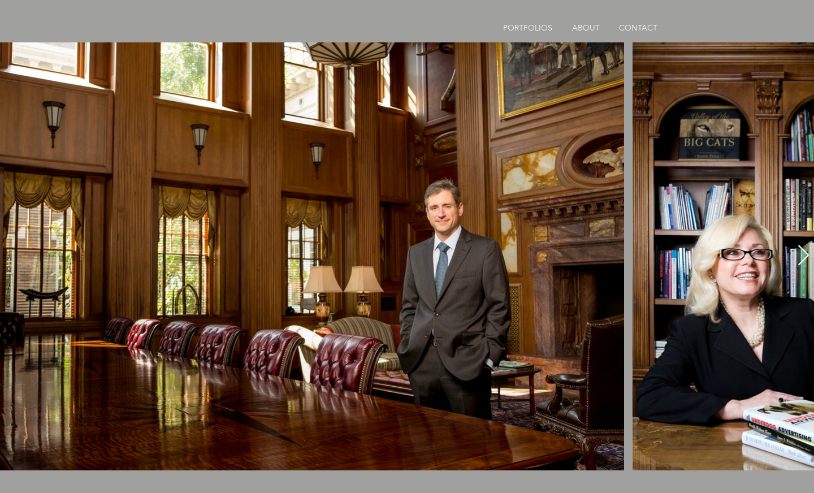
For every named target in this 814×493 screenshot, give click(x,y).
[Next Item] (803, 256)
